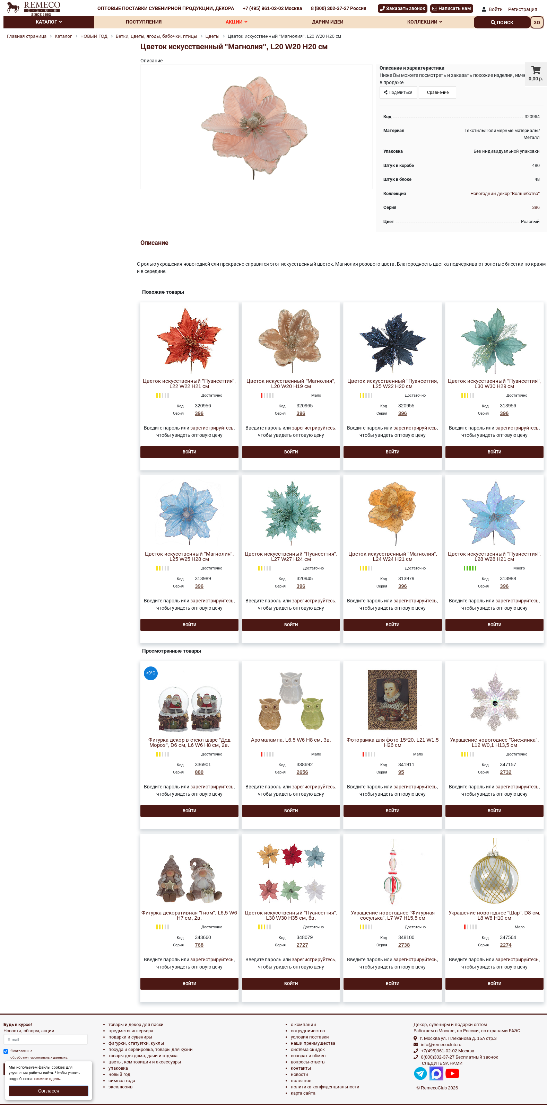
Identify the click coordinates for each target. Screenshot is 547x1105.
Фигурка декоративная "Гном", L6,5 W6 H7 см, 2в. (189, 915)
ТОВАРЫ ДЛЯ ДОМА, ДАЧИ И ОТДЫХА (142, 1055)
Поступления (144, 22)
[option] (256, 127)
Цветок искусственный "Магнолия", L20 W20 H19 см (291, 384)
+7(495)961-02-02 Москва (447, 1050)
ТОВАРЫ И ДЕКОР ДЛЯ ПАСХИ (136, 1024)
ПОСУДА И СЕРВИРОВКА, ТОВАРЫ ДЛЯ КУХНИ (150, 1049)
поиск (502, 22)
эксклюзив (120, 1086)
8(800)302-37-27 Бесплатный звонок (459, 1057)
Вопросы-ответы (308, 1061)
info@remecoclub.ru (441, 1044)
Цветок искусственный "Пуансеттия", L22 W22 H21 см (189, 384)
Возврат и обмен (308, 1055)
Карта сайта (303, 1093)
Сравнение (437, 92)
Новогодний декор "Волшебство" (505, 193)
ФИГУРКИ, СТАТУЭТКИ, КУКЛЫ (136, 1043)
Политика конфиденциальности (325, 1086)
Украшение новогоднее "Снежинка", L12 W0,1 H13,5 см (494, 742)
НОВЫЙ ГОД (119, 1074)
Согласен (48, 1091)
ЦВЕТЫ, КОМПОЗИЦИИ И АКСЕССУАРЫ (144, 1061)
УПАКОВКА (118, 1068)
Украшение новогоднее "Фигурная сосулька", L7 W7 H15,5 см (393, 915)
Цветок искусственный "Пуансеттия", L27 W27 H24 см (291, 556)
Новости (299, 1074)
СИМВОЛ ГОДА (121, 1080)
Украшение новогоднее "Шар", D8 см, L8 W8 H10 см (494, 915)
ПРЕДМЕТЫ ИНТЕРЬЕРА (130, 1030)
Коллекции (424, 22)
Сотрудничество (308, 1030)
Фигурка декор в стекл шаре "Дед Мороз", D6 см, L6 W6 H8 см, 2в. (189, 742)
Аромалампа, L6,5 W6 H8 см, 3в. (291, 740)
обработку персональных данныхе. (39, 1057)
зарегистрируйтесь (212, 428)
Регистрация (522, 9)
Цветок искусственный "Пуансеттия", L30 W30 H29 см (494, 384)
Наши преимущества (313, 1043)
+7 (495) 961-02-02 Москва (272, 8)
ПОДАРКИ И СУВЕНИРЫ (130, 1037)
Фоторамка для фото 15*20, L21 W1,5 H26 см (393, 742)
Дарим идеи (328, 22)
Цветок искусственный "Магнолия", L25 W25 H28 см (189, 556)
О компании (303, 1024)
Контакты (301, 1068)
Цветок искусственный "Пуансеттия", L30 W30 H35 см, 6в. (291, 915)
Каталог (49, 22)
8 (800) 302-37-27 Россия (338, 8)
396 (536, 207)
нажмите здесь (46, 1079)
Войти (496, 9)
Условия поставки (310, 1037)
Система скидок (308, 1049)
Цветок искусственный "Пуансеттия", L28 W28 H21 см (494, 556)
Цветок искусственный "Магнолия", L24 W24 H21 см (392, 556)
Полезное (301, 1080)
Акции (237, 22)
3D (537, 22)
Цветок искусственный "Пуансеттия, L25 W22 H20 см (393, 384)
